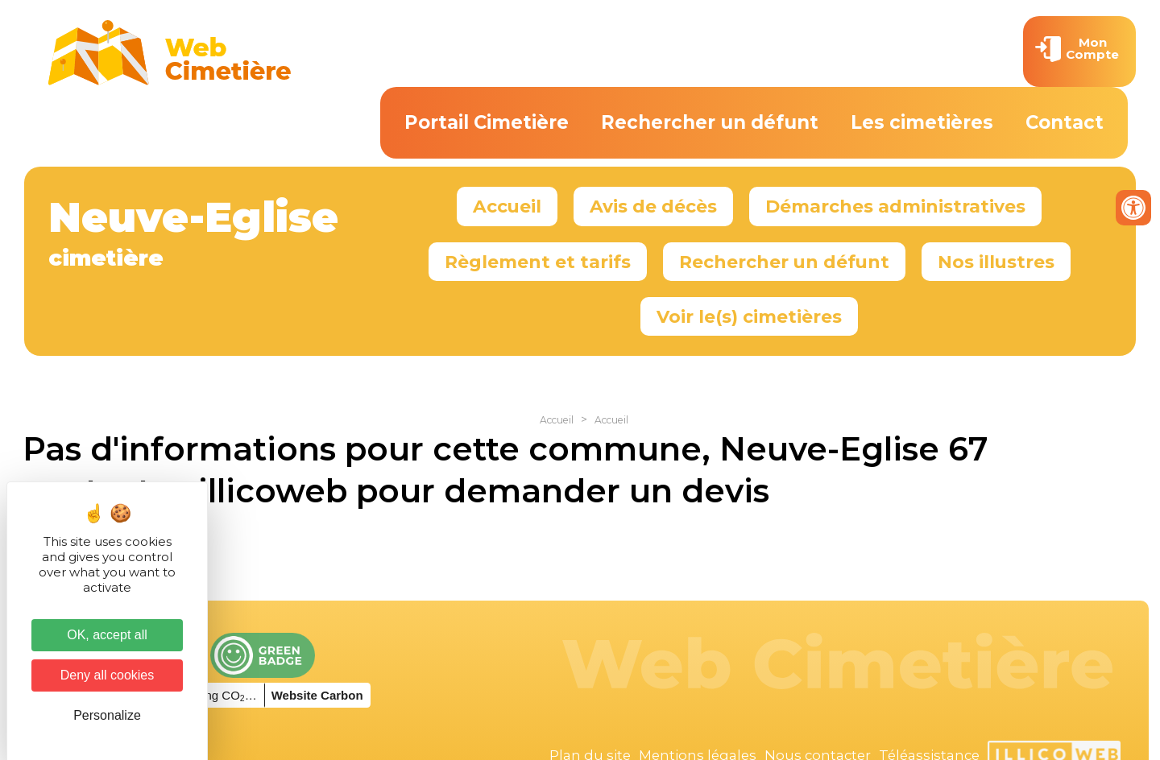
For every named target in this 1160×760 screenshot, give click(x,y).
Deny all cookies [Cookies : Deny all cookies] (107, 675)
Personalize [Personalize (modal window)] (107, 715)
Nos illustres (996, 261)
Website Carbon (317, 695)
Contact (1064, 122)
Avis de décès (653, 206)
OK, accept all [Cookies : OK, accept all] (107, 635)
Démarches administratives (895, 206)
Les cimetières (922, 122)
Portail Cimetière (486, 122)
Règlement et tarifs (538, 261)
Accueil (507, 206)
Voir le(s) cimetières (749, 316)
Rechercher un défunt (709, 122)
